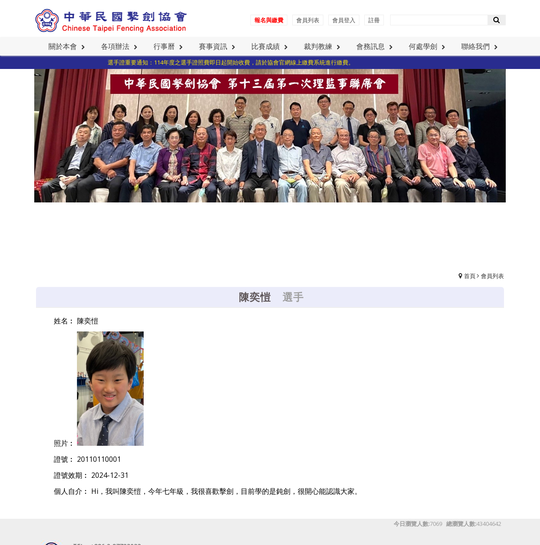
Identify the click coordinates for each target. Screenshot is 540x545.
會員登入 (343, 20)
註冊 (374, 20)
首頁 (470, 276)
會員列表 (307, 20)
